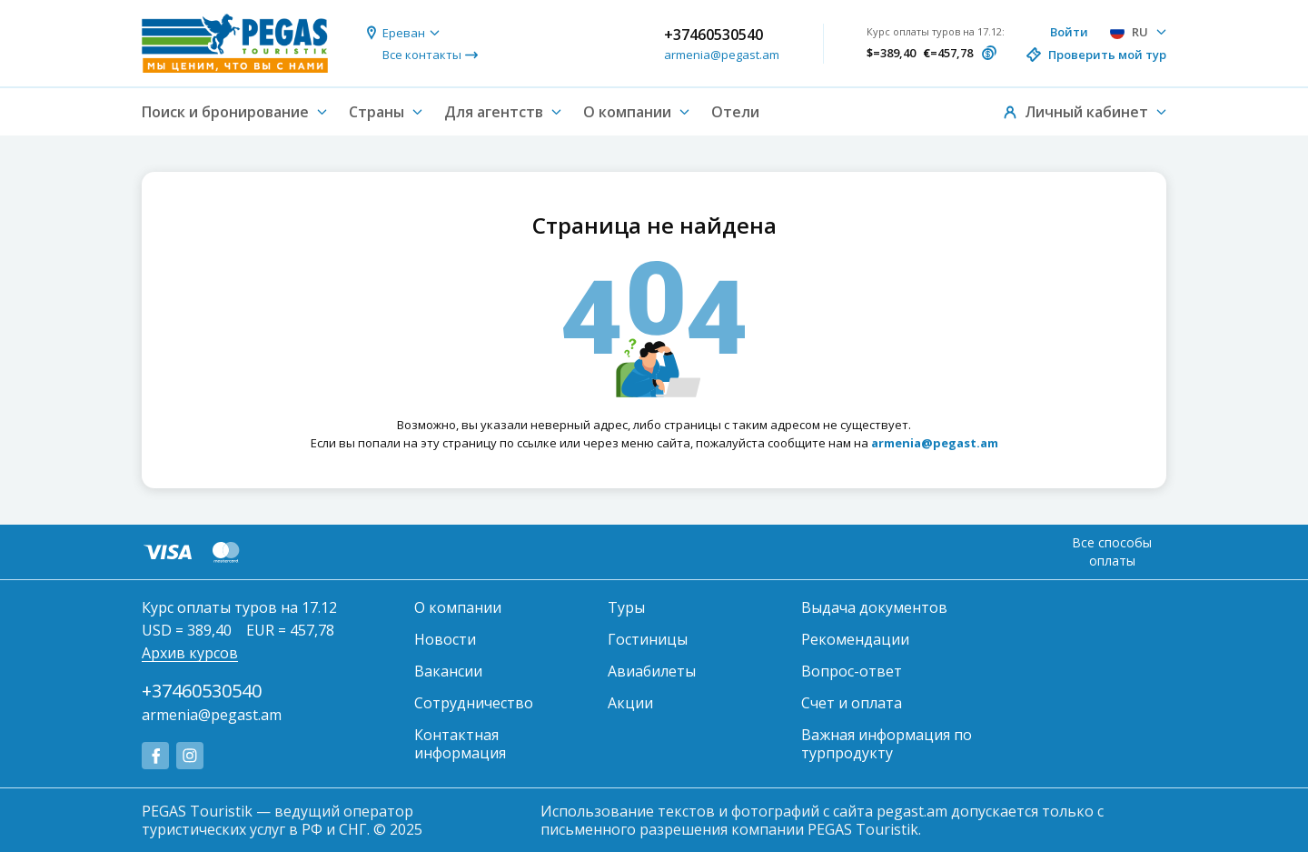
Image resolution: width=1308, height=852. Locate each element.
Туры (626, 607)
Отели (735, 112)
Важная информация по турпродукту (886, 744)
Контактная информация (460, 744)
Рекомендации (855, 639)
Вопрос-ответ (851, 671)
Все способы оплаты (1112, 551)
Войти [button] (1069, 32)
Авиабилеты (652, 671)
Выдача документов (874, 607)
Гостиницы (648, 639)
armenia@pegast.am (721, 54)
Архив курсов (190, 653)
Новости (445, 639)
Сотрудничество (473, 703)
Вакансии (448, 671)
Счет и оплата (851, 703)
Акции (630, 703)
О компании (457, 607)
